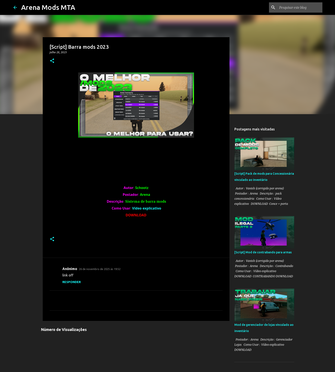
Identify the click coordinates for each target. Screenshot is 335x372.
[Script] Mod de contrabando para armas (263, 252)
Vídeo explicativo (146, 208)
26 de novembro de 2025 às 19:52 (99, 268)
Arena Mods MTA (48, 7)
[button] (52, 61)
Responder (71, 282)
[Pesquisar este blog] (300, 7)
